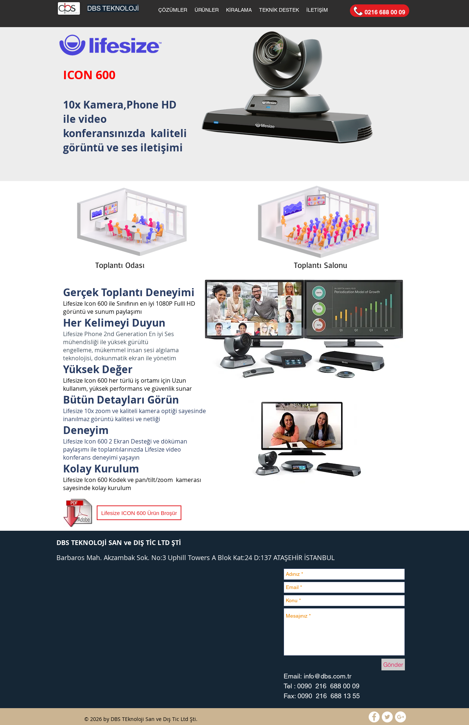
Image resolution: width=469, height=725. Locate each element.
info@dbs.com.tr (327, 676)
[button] (173, 9)
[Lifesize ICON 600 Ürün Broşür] (139, 512)
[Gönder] (393, 664)
